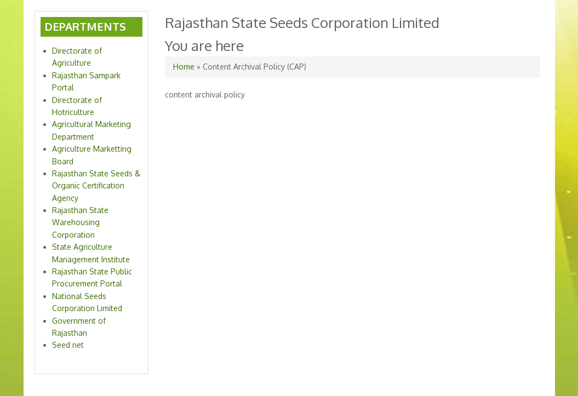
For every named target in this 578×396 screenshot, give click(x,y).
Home (183, 66)
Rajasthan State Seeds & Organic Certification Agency (96, 186)
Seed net (68, 344)
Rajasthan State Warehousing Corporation (80, 222)
